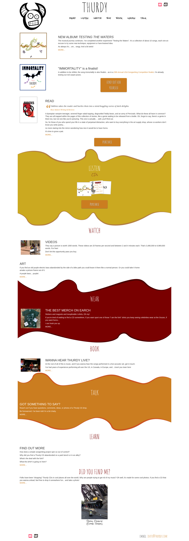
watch (97, 18)
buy (109, 18)
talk (143, 18)
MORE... (61, 50)
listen (84, 18)
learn (131, 18)
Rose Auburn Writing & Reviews (62, 110)
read (72, 18)
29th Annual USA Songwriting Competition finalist (134, 72)
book (119, 18)
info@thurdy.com (157, 536)
